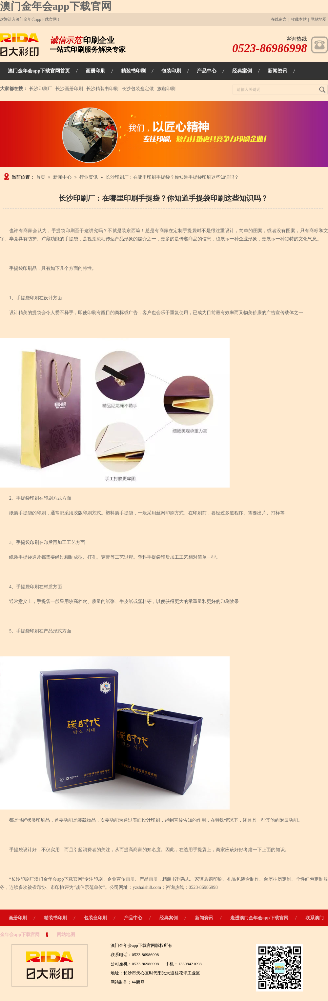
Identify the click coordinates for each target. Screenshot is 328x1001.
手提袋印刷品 (23, 268)
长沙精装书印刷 (102, 88)
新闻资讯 (204, 917)
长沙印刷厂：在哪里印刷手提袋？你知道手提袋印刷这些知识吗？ (172, 177)
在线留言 (279, 19)
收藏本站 (299, 19)
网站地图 (318, 19)
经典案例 (168, 917)
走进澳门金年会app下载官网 (259, 917)
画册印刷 (18, 917)
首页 (40, 177)
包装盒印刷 (95, 917)
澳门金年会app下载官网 (56, 6)
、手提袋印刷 (25, 542)
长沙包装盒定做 (138, 88)
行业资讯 (88, 177)
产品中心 (133, 917)
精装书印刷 (55, 917)
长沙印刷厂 (40, 88)
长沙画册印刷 (69, 88)
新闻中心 (62, 177)
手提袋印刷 (63, 230)
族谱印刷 (166, 88)
